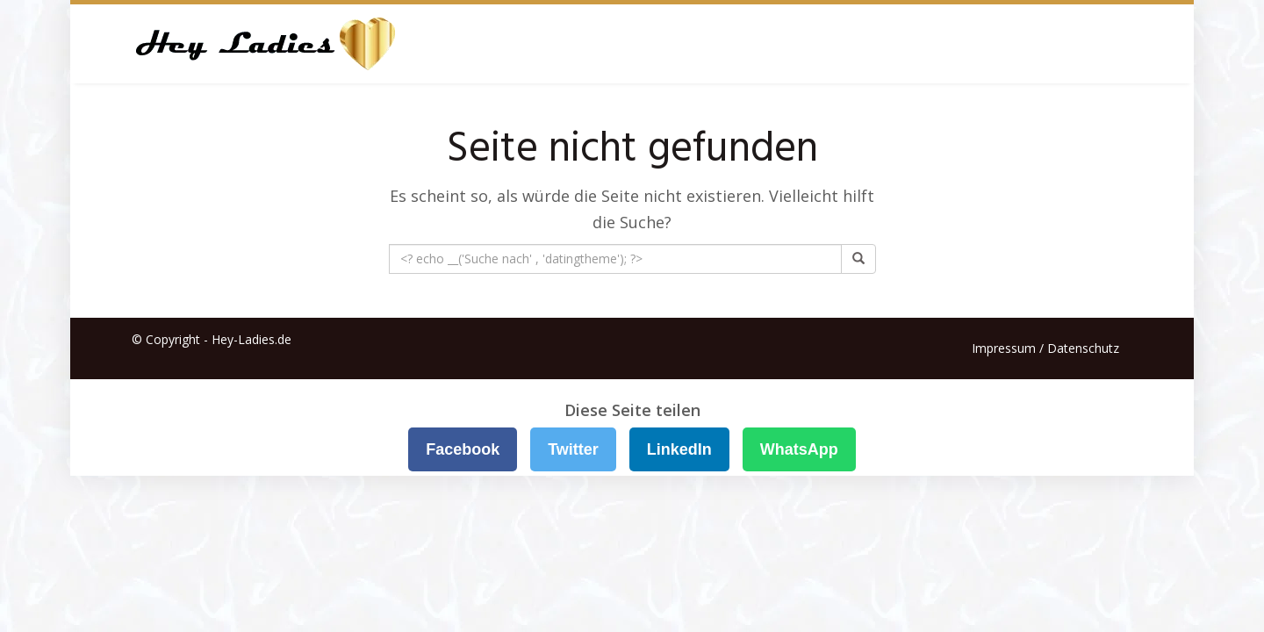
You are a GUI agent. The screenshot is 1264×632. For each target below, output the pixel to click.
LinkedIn (679, 449)
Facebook (462, 449)
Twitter (573, 449)
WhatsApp (799, 449)
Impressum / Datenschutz (1045, 348)
